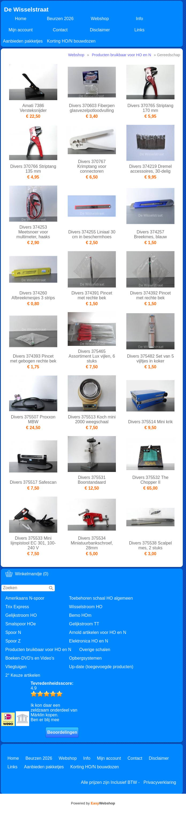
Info (139, 18)
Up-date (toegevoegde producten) (101, 666)
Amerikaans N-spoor (24, 598)
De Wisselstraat (26, 9)
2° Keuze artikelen (22, 675)
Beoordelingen (62, 732)
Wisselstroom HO (85, 606)
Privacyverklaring (159, 782)
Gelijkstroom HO (21, 615)
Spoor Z (13, 641)
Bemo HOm (80, 615)
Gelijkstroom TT (84, 624)
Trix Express (17, 606)
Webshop (100, 18)
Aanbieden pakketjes (23, 41)
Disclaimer (100, 30)
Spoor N (13, 632)
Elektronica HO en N (88, 641)
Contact (60, 30)
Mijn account (21, 30)
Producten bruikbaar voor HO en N (38, 649)
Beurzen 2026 (60, 18)
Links (139, 30)
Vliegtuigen (15, 666)
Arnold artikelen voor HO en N (97, 632)
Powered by (93, 803)
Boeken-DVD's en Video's (29, 658)
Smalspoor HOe (20, 624)
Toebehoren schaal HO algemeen (101, 598)
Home (20, 18)
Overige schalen (94, 649)
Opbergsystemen (85, 658)
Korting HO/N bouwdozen (71, 41)
